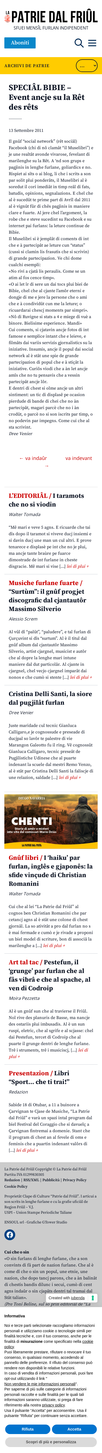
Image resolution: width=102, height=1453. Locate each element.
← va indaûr (33, 458)
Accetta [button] (74, 1429)
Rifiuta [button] (28, 1429)
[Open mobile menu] (92, 43)
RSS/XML (31, 1180)
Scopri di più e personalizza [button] (51, 1442)
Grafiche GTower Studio (47, 1222)
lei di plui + (77, 566)
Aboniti (20, 43)
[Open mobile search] (79, 43)
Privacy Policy (74, 1180)
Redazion (12, 1180)
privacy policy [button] (53, 1405)
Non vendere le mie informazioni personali (39, 1384)
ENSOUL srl (14, 1222)
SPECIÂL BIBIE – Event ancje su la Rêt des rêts (47, 97)
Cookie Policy (15, 1186)
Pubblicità (51, 1180)
